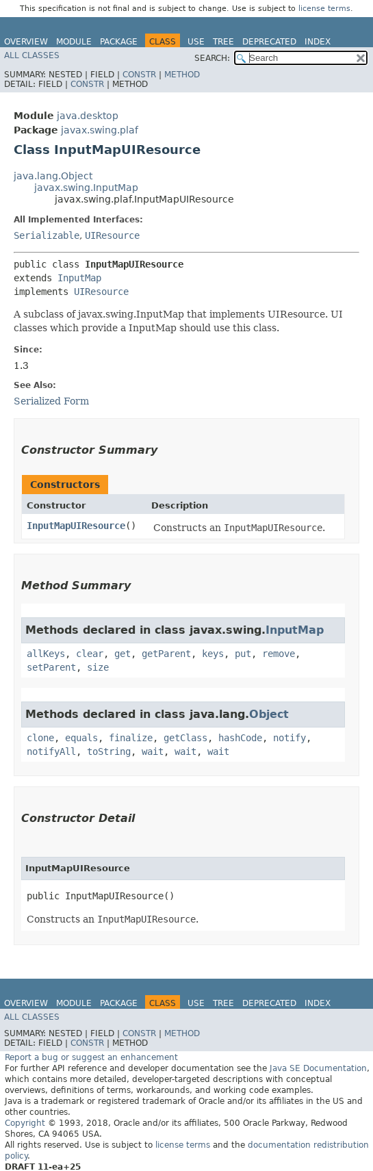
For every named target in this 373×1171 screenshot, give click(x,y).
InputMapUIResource (76, 525)
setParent (51, 667)
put (243, 653)
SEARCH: (212, 58)
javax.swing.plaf (99, 130)
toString (109, 751)
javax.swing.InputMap (86, 187)
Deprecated (269, 42)
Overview (26, 42)
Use (196, 42)
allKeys (46, 653)
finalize (131, 737)
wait (153, 751)
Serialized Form (51, 401)
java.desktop (87, 115)
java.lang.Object (53, 175)
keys (213, 653)
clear (89, 653)
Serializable (46, 235)
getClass (185, 737)
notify (289, 737)
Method (182, 74)
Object (269, 714)
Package (119, 42)
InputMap (79, 277)
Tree (223, 42)
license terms (324, 8)
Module (74, 42)
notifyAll (51, 751)
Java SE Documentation (318, 1068)
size (98, 667)
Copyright (25, 1123)
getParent (166, 653)
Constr (139, 74)
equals (81, 737)
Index (318, 42)
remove (278, 653)
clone (40, 737)
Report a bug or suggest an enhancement (91, 1057)
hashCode (240, 737)
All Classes (32, 55)
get (122, 653)
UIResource (112, 235)
